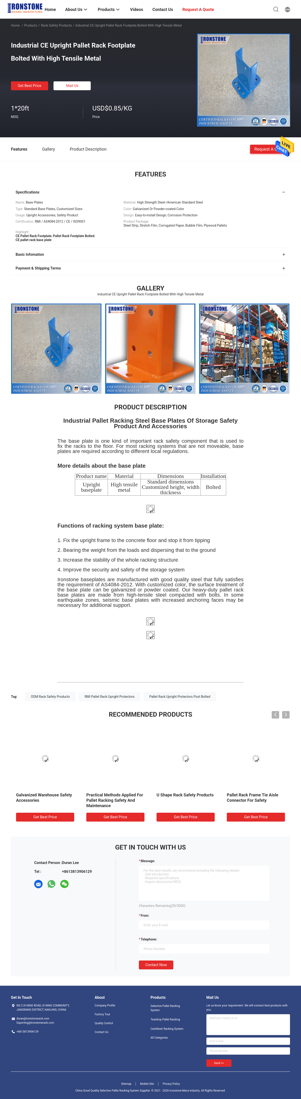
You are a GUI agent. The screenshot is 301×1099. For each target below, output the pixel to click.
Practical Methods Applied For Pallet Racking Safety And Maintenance (114, 800)
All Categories (159, 1037)
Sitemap (126, 1083)
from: (145, 915)
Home (15, 25)
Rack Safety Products (56, 25)
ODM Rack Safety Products (50, 696)
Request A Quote (270, 148)
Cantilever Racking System (167, 1028)
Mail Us (72, 85)
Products (30, 25)
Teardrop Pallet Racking (165, 1019)
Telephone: (149, 939)
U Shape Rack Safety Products (185, 794)
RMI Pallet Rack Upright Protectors (110, 696)
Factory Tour (102, 1014)
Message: (148, 861)
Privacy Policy (171, 1083)
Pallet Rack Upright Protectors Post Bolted (179, 696)
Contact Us (101, 1032)
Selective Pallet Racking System (165, 1008)
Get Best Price (29, 85)
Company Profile (105, 1005)
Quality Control (104, 1023)
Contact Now (156, 965)
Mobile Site (147, 1083)
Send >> (219, 1063)
